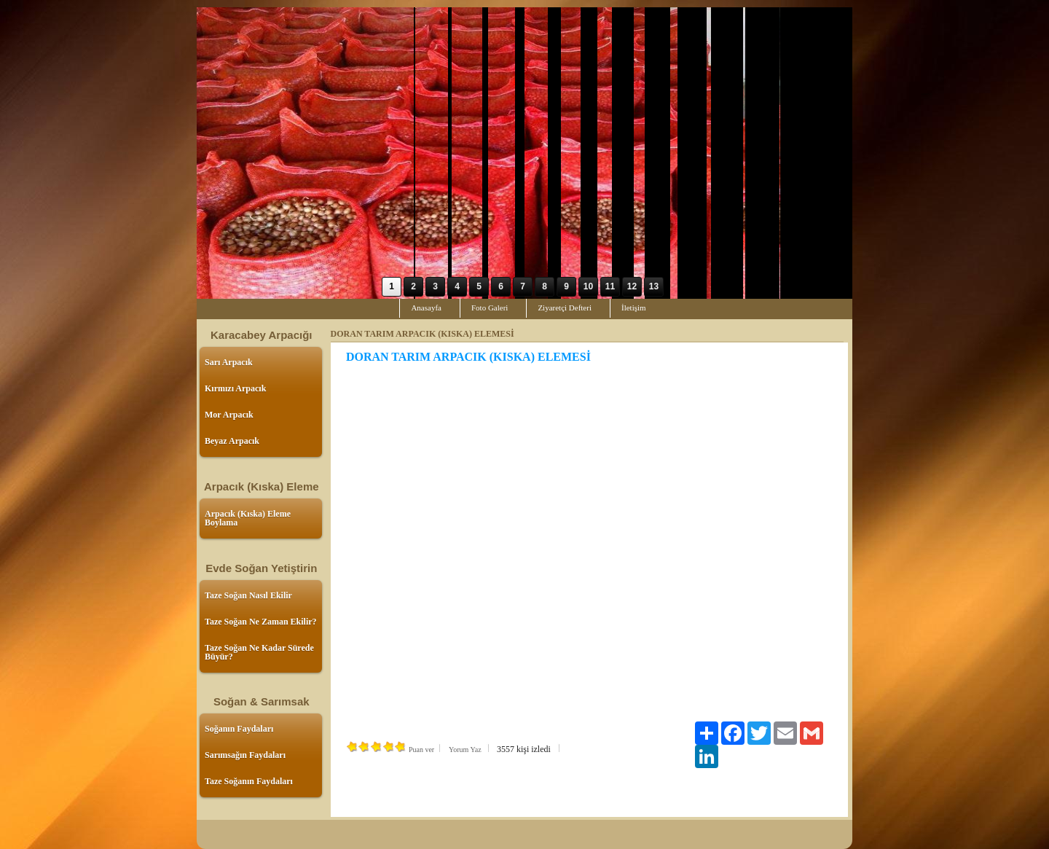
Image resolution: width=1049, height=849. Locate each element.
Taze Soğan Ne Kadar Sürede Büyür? (259, 652)
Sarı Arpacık (229, 362)
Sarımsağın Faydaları (245, 755)
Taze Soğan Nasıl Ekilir (248, 595)
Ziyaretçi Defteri (565, 307)
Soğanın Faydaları (239, 729)
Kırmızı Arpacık (235, 388)
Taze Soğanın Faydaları (249, 781)
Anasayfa (426, 307)
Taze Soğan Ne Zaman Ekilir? (261, 622)
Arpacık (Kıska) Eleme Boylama (248, 518)
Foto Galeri (489, 307)
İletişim (633, 307)
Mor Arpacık (229, 415)
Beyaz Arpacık (232, 441)
